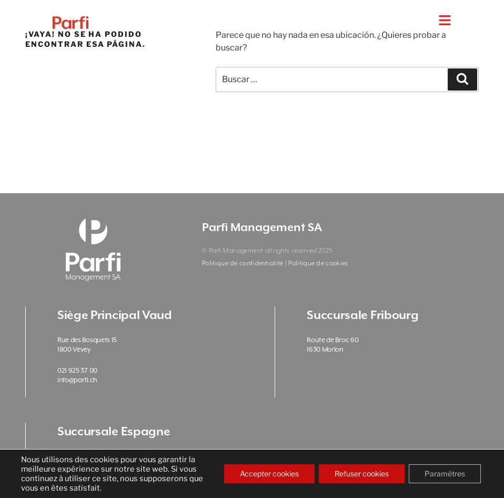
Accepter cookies (269, 473)
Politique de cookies (318, 263)
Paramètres (445, 473)
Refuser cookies (362, 473)
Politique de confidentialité (242, 263)
